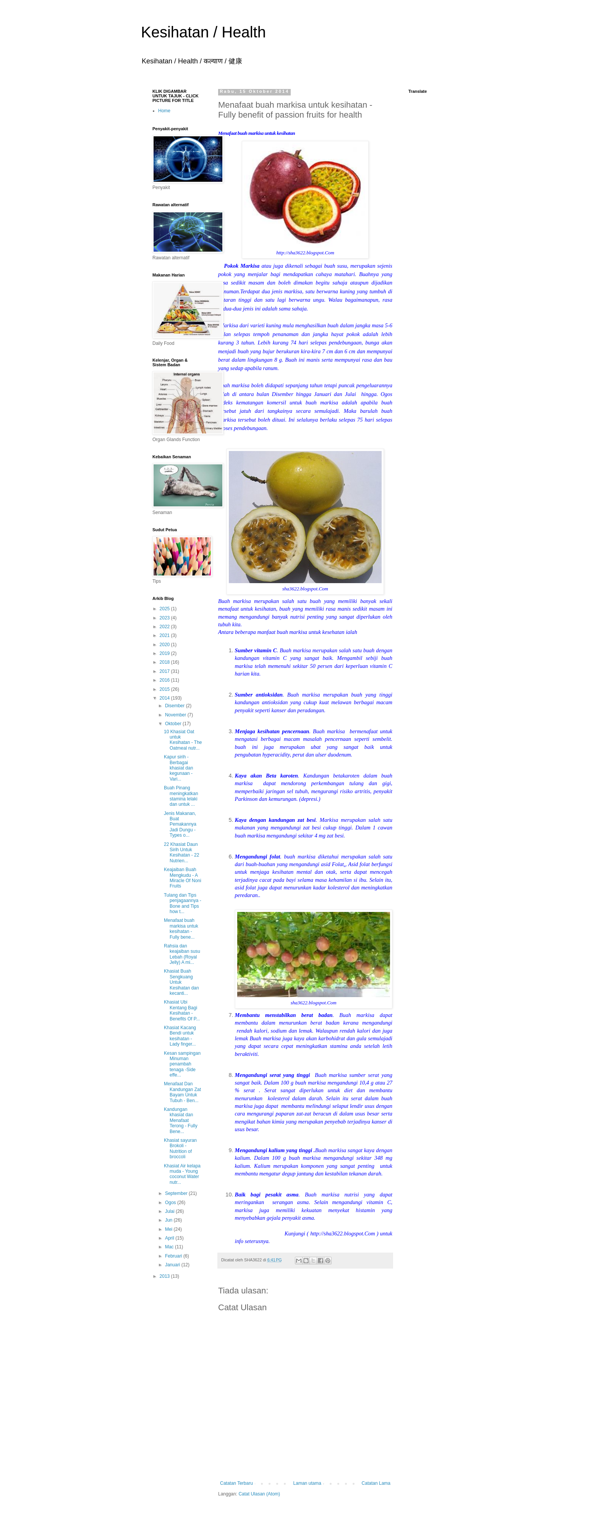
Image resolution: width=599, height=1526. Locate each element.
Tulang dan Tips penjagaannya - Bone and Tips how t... (182, 903)
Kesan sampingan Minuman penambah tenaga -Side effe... (182, 1064)
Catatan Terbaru (236, 1483)
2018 (165, 662)
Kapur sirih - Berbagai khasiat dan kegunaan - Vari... (178, 768)
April (170, 1238)
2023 (165, 618)
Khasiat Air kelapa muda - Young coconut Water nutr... (182, 1174)
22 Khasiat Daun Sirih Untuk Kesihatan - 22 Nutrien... (181, 852)
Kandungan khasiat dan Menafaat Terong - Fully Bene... (181, 1120)
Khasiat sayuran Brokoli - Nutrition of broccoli (180, 1148)
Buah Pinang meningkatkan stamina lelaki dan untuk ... (181, 796)
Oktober (174, 723)
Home (164, 110)
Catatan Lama (376, 1483)
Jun (169, 1220)
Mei (169, 1229)
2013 (165, 1276)
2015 (165, 689)
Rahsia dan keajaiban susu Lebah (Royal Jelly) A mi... (182, 954)
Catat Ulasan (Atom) (259, 1494)
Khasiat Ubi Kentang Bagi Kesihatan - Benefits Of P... (182, 1010)
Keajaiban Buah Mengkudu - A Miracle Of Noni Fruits (182, 878)
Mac (170, 1247)
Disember (175, 705)
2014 (165, 698)
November (176, 715)
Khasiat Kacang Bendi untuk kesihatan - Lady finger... (180, 1036)
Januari (173, 1264)
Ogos (171, 1202)
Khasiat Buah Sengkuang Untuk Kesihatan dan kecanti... (181, 982)
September (177, 1193)
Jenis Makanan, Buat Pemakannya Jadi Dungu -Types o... (180, 824)
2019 (165, 653)
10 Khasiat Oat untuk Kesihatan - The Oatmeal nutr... (183, 740)
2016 (165, 680)
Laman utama (307, 1483)
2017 (165, 671)
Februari (174, 1256)
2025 (165, 608)
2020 (165, 644)
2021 (165, 635)
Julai (170, 1211)
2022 (165, 626)
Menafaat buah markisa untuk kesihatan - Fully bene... (181, 928)
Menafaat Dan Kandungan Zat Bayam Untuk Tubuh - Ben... (182, 1092)
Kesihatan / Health (203, 32)
